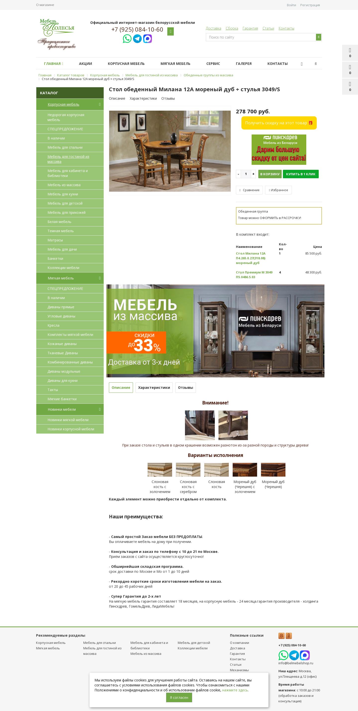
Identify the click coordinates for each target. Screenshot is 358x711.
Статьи (268, 28)
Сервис (222, 63)
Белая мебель (59, 221)
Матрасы (55, 240)
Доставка (213, 28)
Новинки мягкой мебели (68, 419)
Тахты (52, 389)
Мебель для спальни (65, 147)
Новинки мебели (75, 409)
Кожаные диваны (62, 343)
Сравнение (249, 190)
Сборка (232, 28)
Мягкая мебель (182, 63)
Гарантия (250, 28)
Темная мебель (60, 230)
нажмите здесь (235, 690)
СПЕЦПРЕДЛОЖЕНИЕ (65, 129)
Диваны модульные (63, 371)
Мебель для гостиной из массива (68, 159)
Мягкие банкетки (62, 399)
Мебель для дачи (62, 249)
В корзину (270, 174)
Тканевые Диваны (62, 353)
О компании (239, 642)
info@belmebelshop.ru (295, 663)
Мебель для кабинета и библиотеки (67, 173)
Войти (291, 5)
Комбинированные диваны (70, 362)
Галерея (255, 63)
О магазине (45, 4)
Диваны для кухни (62, 380)
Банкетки (55, 258)
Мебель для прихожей (66, 212)
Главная (54, 63)
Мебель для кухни (62, 194)
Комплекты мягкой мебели (70, 334)
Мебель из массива (64, 184)
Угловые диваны (61, 316)
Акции (88, 63)
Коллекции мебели (63, 267)
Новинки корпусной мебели (70, 429)
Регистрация (310, 5)
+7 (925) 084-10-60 (137, 29)
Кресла (53, 325)
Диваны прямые (60, 307)
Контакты (286, 28)
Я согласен (179, 697)
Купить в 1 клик (300, 174)
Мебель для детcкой (65, 203)
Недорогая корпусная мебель (65, 117)
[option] (170, 151)
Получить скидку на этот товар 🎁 (279, 123)
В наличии (56, 138)
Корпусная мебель (131, 63)
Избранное (278, 190)
